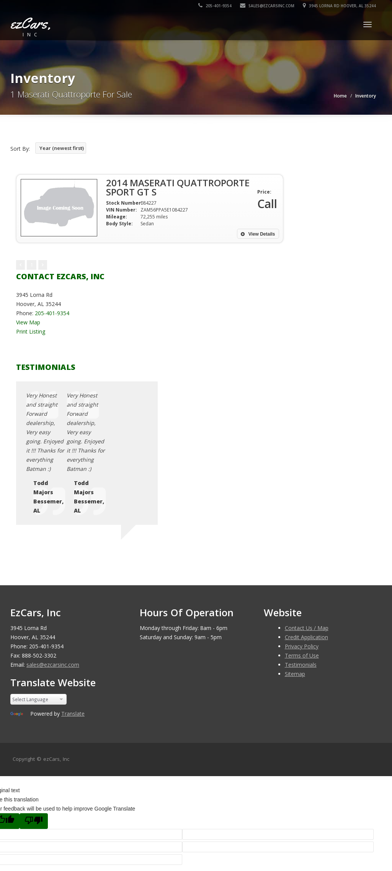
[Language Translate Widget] (38, 616)
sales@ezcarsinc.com (267, 5)
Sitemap (295, 591)
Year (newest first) (61, 148)
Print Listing (30, 331)
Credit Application (306, 554)
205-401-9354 (215, 5)
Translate (73, 631)
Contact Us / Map (306, 545)
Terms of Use (302, 572)
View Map (28, 322)
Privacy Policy (301, 563)
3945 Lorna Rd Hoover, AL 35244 (339, 5)
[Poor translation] (34, 738)
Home (340, 96)
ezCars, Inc (56, 676)
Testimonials (301, 582)
